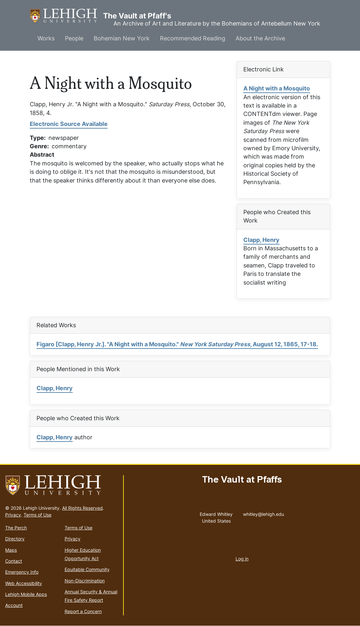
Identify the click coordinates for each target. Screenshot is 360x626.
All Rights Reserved (82, 508)
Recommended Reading (192, 38)
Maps (11, 550)
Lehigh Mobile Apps (26, 594)
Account (14, 605)
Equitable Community (87, 569)
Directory (15, 539)
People (74, 38)
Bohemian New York (122, 38)
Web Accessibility (23, 583)
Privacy (13, 515)
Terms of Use (37, 515)
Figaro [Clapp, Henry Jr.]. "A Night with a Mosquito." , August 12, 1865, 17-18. (177, 344)
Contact (13, 561)
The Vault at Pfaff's (66, 16)
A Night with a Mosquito (276, 88)
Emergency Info (21, 572)
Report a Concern (83, 611)
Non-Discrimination (85, 581)
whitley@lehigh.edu (263, 512)
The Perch (16, 528)
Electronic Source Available (69, 124)
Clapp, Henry (261, 240)
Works (46, 38)
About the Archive (260, 38)
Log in (242, 559)
